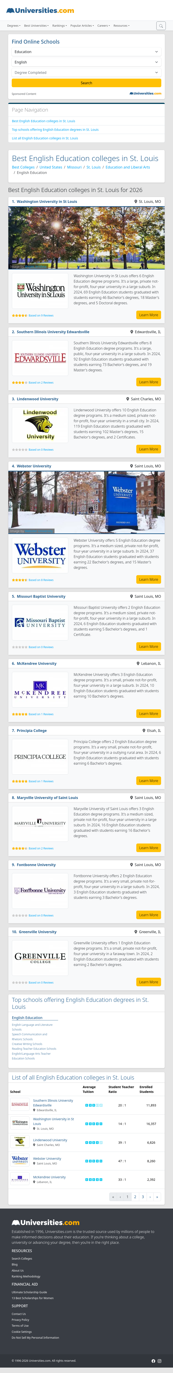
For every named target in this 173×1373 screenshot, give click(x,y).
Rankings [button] (58, 25)
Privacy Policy (20, 1320)
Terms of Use (20, 1326)
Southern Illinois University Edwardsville (53, 331)
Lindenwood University (37, 398)
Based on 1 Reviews (41, 714)
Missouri (74, 167)
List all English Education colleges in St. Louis (45, 138)
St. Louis (93, 167)
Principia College (32, 730)
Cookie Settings (22, 1332)
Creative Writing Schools (27, 1044)
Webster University (34, 466)
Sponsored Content (24, 94)
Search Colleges (22, 1259)
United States (51, 167)
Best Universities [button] (35, 25)
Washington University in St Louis (47, 201)
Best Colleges (23, 167)
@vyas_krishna (35, 266)
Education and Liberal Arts (128, 167)
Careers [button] (103, 25)
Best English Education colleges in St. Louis (43, 121)
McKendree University (37, 663)
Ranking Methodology (26, 1276)
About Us (18, 1270)
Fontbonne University (36, 864)
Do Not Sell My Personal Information (35, 1338)
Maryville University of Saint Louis (47, 797)
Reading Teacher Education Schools (34, 1049)
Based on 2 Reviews (41, 382)
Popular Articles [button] (81, 25)
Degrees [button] (12, 25)
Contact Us (19, 1314)
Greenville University (38, 931)
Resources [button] (120, 25)
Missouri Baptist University (41, 596)
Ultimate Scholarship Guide (29, 1292)
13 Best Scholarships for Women (33, 1298)
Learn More (148, 314)
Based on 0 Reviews (41, 450)
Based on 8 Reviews (41, 580)
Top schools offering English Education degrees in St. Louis (55, 129)
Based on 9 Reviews (41, 315)
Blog (15, 1264)
